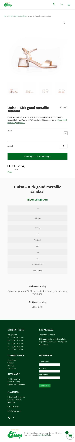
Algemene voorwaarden (16, 384)
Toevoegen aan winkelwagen (37, 156)
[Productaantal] (63, 146)
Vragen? (10, 363)
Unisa (10, 172)
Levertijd (11, 365)
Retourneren (12, 368)
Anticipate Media (45, 435)
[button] (64, 23)
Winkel (10, 16)
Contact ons (12, 360)
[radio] (65, 133)
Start (5, 16)
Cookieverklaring (14, 379)
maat (10, 130)
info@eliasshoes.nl (14, 411)
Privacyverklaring (14, 382)
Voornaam (43, 368)
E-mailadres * (44, 362)
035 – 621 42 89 (13, 407)
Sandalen (23, 16)
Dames (16, 16)
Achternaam (43, 375)
